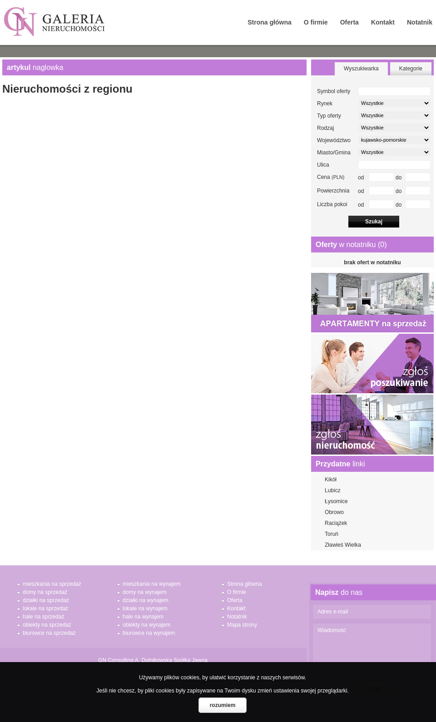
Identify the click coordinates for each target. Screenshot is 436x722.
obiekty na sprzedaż (47, 625)
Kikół (331, 479)
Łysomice (336, 501)
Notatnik (419, 22)
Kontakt (383, 22)
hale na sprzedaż (43, 616)
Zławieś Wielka (343, 545)
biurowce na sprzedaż (49, 633)
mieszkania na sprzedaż (52, 584)
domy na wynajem (145, 592)
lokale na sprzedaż (45, 608)
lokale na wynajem (145, 608)
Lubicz (333, 490)
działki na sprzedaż (46, 600)
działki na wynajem (145, 600)
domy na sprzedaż (45, 592)
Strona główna (269, 22)
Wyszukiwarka (361, 68)
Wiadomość (372, 650)
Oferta (349, 22)
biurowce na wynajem (149, 633)
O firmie (316, 22)
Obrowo (334, 512)
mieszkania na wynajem (151, 584)
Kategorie (410, 68)
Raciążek (336, 523)
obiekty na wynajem (146, 625)
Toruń (331, 534)
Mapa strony (242, 625)
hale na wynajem (143, 616)
